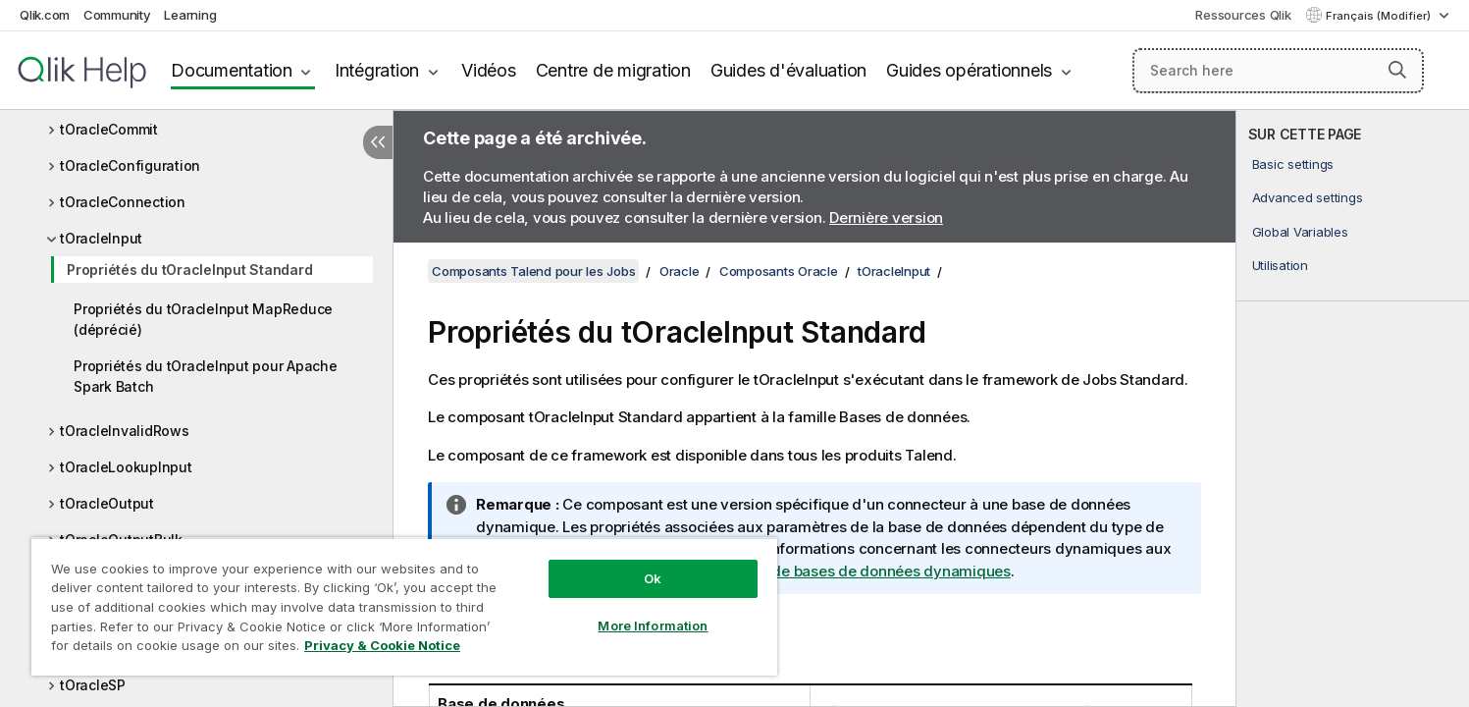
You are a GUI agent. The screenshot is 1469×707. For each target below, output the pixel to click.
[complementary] (1352, 408)
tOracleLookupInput (126, 467)
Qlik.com (45, 15)
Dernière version (886, 217)
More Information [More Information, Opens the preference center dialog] (653, 625)
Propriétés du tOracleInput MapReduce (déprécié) (203, 319)
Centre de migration (613, 70)
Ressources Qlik (1242, 15)
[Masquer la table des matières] (378, 142)
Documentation (231, 70)
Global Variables (1300, 232)
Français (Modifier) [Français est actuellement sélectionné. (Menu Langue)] (1380, 16)
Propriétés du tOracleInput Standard (189, 269)
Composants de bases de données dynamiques (846, 571)
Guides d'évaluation (788, 70)
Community (117, 15)
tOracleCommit (109, 129)
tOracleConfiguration (130, 165)
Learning (190, 15)
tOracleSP (93, 685)
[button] (1397, 70)
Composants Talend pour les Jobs (533, 271)
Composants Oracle (778, 271)
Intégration (377, 70)
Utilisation (1280, 265)
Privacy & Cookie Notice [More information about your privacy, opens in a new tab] (382, 645)
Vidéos (488, 70)
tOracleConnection (122, 201)
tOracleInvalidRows (124, 430)
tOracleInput (101, 238)
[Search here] (1278, 70)
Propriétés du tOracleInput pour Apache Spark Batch (206, 376)
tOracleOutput (107, 503)
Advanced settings (1307, 197)
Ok (652, 578)
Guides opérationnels (969, 70)
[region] (404, 606)
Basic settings (1293, 164)
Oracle (679, 271)
